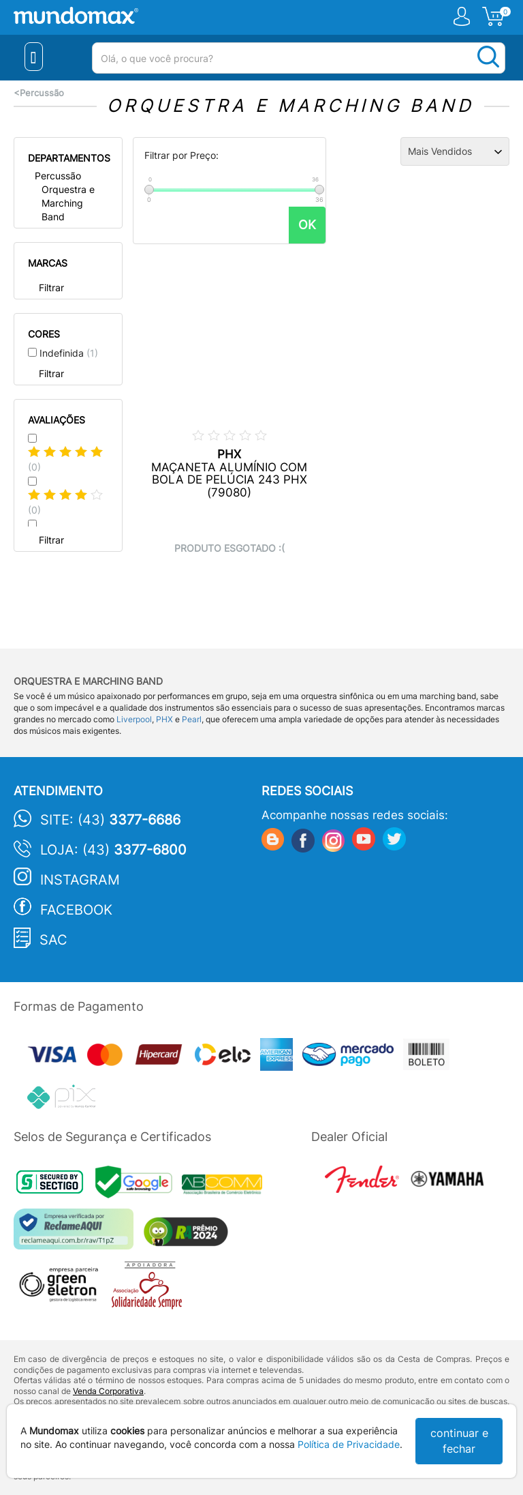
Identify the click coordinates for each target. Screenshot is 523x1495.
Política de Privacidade (349, 1444)
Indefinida (68, 353)
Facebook (76, 910)
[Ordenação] (454, 151)
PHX (164, 719)
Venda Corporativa (108, 1391)
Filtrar (51, 287)
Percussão (42, 93)
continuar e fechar (459, 1440)
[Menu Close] (34, 56)
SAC (53, 940)
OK (307, 225)
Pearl (192, 719)
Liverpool (134, 719)
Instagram (80, 880)
